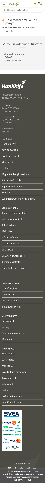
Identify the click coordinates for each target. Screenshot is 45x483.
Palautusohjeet (10, 237)
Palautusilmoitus (11, 243)
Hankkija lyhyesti (11, 143)
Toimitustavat (9, 225)
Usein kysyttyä (9, 288)
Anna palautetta (10, 300)
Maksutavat (8, 231)
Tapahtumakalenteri (13, 186)
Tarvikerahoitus (10, 378)
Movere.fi (7, 339)
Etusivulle (8, 31)
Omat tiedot (8, 294)
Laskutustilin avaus (12, 396)
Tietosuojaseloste (11, 261)
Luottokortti (8, 359)
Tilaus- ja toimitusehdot (14, 213)
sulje (28, 480)
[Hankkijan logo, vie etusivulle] (15, 3)
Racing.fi (6, 327)
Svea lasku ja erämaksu (14, 371)
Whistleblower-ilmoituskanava (18, 198)
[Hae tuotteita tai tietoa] (22, 10)
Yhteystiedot (8, 162)
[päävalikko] (4, 3)
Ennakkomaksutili (11, 402)
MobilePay (7, 365)
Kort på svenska (10, 149)
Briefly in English (11, 155)
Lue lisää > (18, 480)
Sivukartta (7, 249)
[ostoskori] (40, 3)
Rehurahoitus (9, 384)
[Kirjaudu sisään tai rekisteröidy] (35, 3)
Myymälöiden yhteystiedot (16, 174)
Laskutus (6, 168)
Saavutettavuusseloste (14, 268)
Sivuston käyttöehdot (13, 255)
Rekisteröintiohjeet (12, 219)
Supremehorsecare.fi (13, 333)
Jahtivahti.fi (8, 321)
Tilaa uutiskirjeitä (11, 306)
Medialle (6, 192)
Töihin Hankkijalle (11, 180)
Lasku (5, 390)
